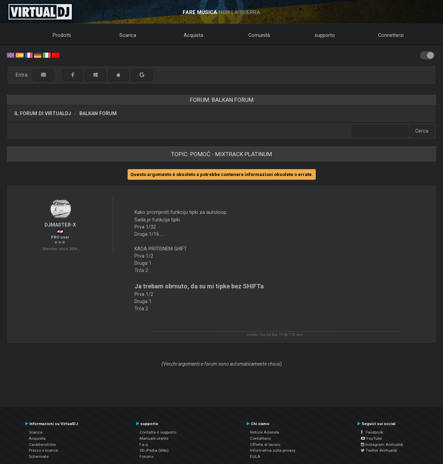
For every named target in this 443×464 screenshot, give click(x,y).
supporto (325, 35)
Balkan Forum (98, 113)
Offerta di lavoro (265, 444)
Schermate (39, 456)
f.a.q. (144, 444)
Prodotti (62, 35)
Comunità (259, 35)
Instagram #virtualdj (382, 444)
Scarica (127, 35)
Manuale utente (154, 438)
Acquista (193, 35)
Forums (147, 456)
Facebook (372, 432)
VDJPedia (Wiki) (154, 450)
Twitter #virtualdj (379, 450)
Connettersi (391, 35)
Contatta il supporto (158, 432)
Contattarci (260, 438)
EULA (255, 456)
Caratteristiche (42, 444)
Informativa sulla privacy (273, 450)
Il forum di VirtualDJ (42, 113)
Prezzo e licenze (43, 450)
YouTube (371, 438)
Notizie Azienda (264, 432)
